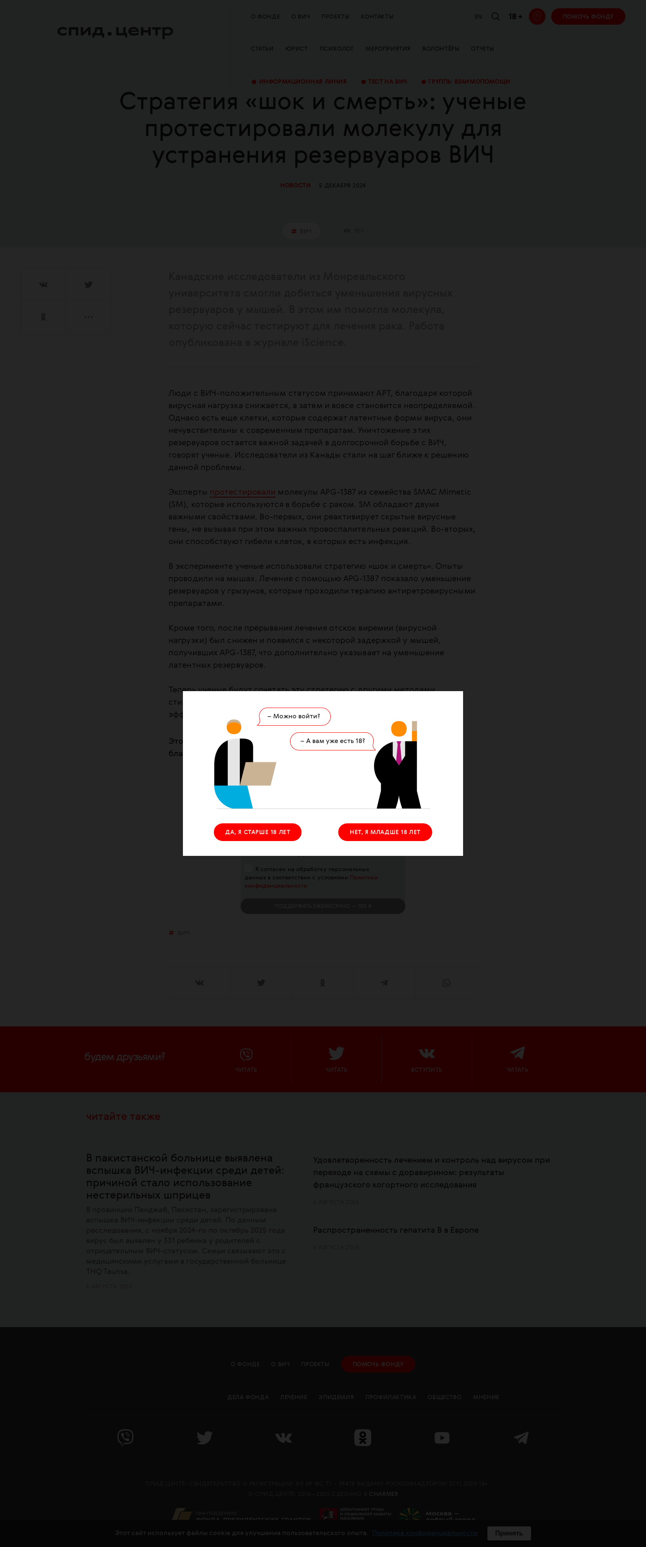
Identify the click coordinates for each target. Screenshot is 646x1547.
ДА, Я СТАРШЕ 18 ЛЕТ (257, 832)
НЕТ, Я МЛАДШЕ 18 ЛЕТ (385, 832)
